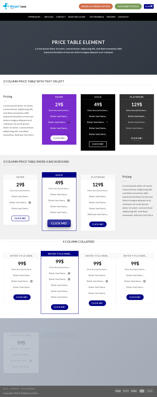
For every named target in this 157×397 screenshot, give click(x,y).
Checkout (123, 17)
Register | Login (77, 16)
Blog (5, 389)
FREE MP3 (111, 17)
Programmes (28, 389)
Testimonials (96, 17)
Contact (61, 17)
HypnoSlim (35, 16)
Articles (49, 17)
